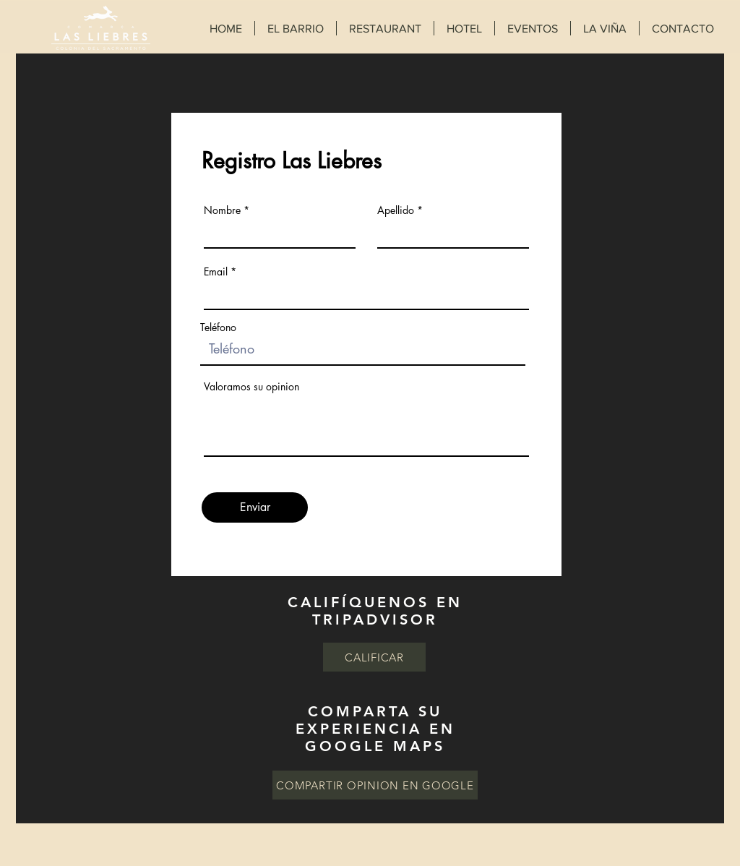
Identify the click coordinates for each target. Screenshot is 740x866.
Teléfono (218, 327)
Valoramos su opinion (251, 387)
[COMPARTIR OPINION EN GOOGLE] (375, 785)
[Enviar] (255, 507)
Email (216, 272)
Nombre (222, 210)
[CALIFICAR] (374, 657)
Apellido (395, 210)
